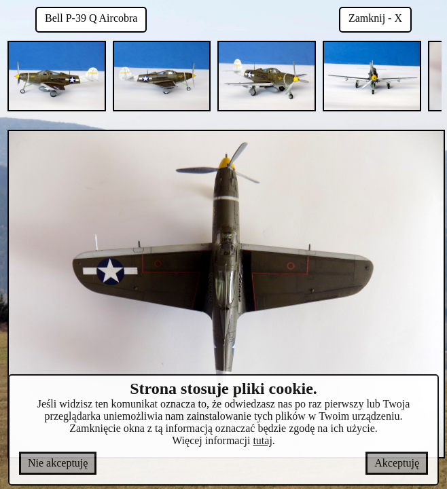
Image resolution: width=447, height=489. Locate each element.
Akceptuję (396, 463)
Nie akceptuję (58, 463)
